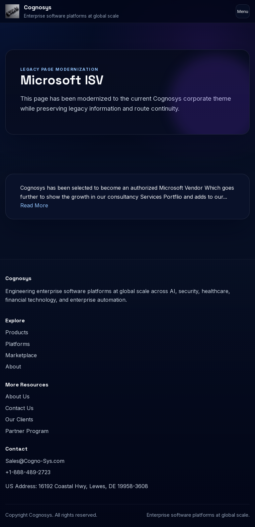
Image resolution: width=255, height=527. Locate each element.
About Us (17, 396)
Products (16, 332)
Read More (34, 205)
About (13, 366)
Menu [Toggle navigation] (242, 11)
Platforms (17, 344)
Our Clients (19, 419)
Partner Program (26, 431)
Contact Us (19, 408)
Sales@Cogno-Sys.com (34, 461)
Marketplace (21, 355)
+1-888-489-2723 (27, 472)
